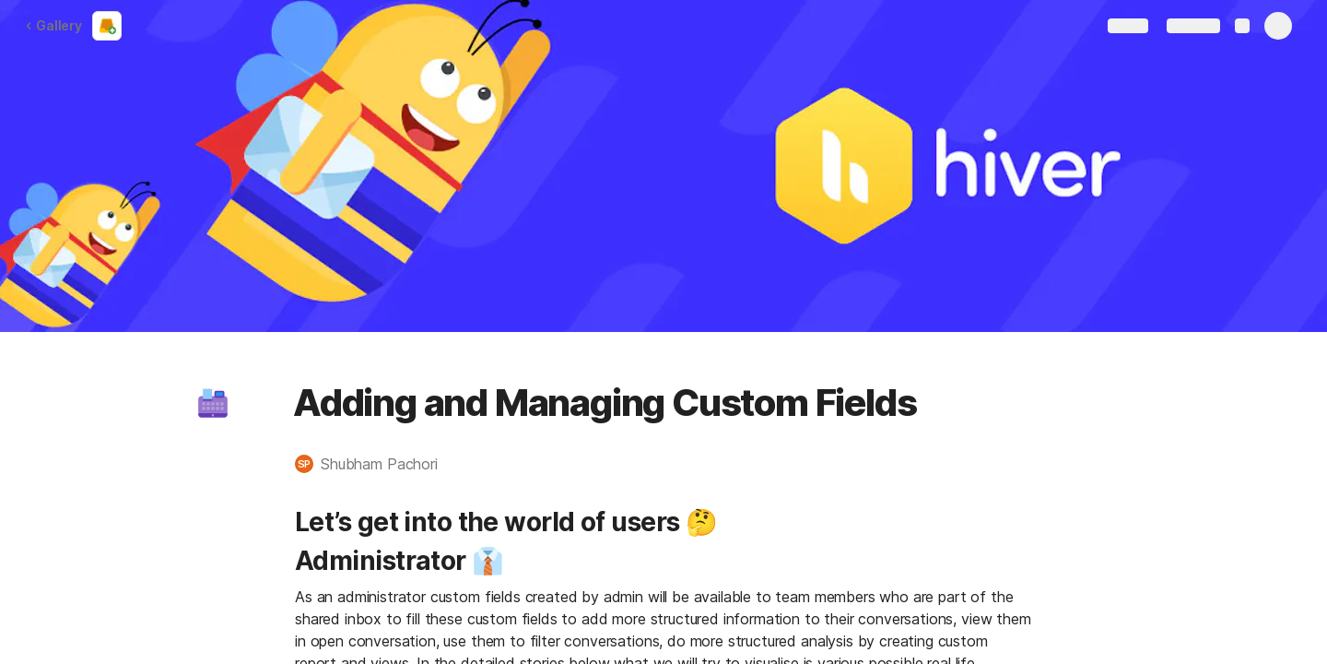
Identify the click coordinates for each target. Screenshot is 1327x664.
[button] (213, 403)
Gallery (53, 25)
